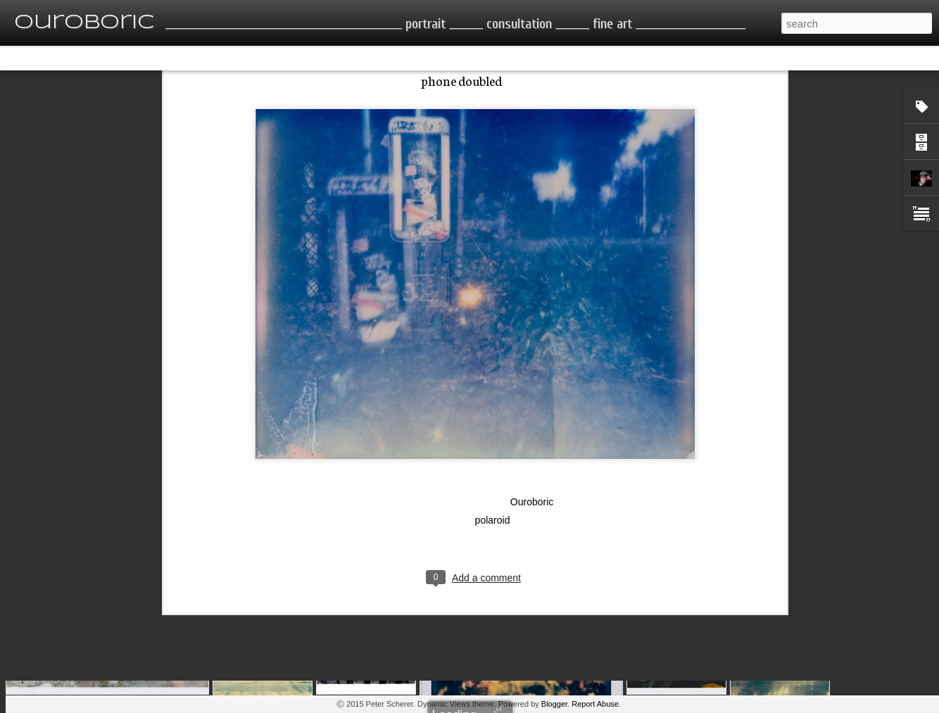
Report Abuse (595, 704)
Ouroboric (531, 406)
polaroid (492, 424)
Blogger (554, 704)
